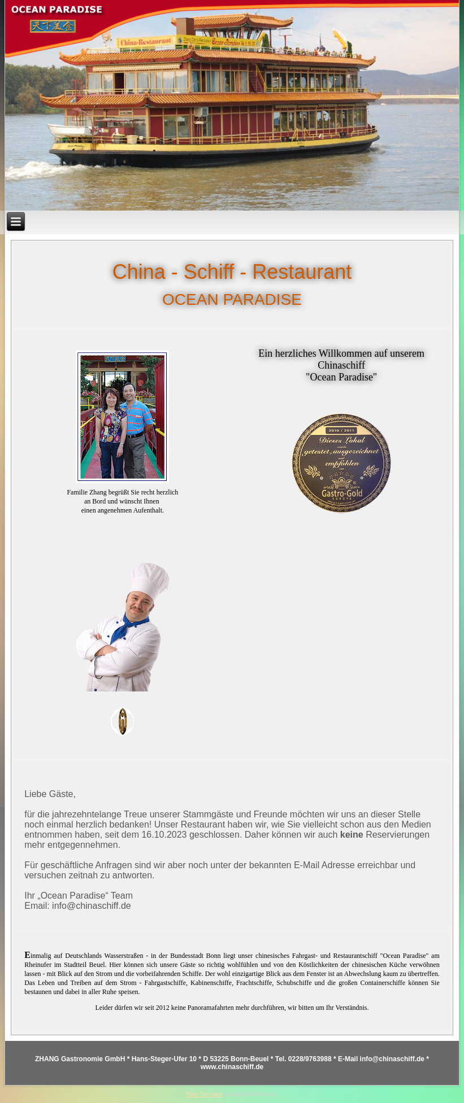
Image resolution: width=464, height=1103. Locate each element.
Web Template (205, 1094)
